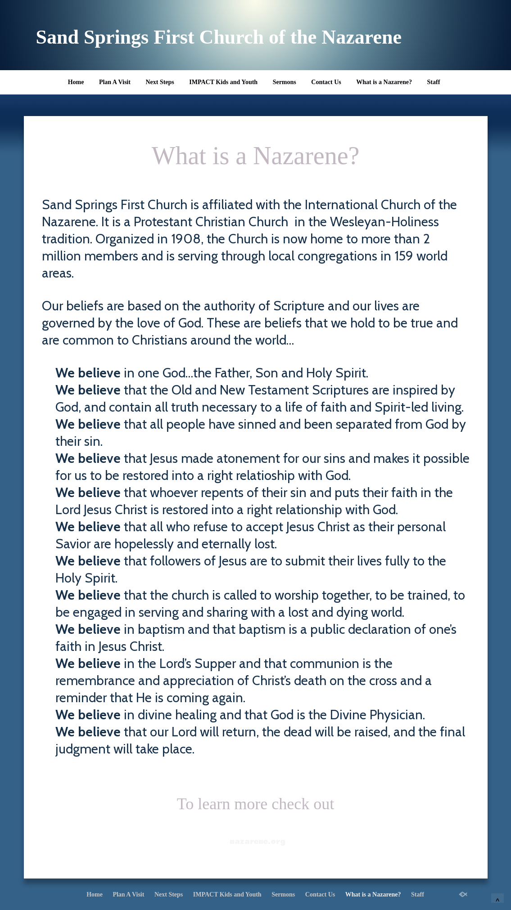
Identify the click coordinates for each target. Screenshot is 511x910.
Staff (433, 82)
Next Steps (159, 82)
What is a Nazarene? (384, 82)
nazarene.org (257, 842)
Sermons (284, 82)
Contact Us (326, 82)
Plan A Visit (115, 82)
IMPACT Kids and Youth (223, 82)
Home (76, 82)
